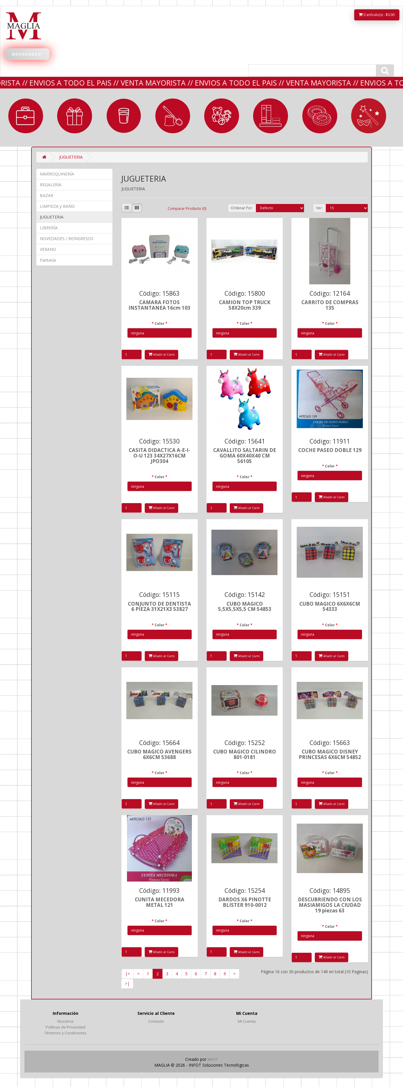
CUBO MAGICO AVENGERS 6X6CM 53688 (159, 754)
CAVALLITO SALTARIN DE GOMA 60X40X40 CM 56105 (244, 455)
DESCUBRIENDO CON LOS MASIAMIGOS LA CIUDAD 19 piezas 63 (330, 905)
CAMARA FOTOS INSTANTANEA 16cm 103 (159, 305)
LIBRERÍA (270, 115)
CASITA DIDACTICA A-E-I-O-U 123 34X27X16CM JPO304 (159, 455)
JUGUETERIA (221, 115)
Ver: (319, 207)
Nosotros (65, 1021)
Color (160, 323)
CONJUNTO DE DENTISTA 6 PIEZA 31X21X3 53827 (159, 606)
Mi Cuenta (247, 1021)
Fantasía (368, 115)
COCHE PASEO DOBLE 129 (330, 450)
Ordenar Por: (242, 207)
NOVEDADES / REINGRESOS (66, 238)
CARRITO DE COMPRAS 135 (329, 305)
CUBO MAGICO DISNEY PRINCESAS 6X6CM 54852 (330, 754)
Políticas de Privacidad (65, 1027)
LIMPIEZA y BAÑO (172, 115)
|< (127, 973)
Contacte (156, 1021)
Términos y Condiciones (65, 1032)
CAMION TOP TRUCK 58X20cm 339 (245, 305)
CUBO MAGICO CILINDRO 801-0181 (244, 754)
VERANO (319, 115)
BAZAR (123, 115)
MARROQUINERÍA (25, 115)
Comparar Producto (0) (187, 208)
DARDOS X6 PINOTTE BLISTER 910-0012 (244, 902)
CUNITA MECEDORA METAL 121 (159, 902)
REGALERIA (74, 115)
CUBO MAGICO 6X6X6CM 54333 (329, 606)
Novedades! (27, 54)
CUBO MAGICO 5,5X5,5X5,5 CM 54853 (244, 606)
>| (127, 983)
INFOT (213, 1059)
